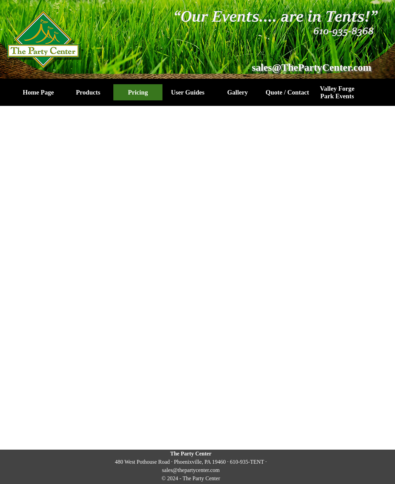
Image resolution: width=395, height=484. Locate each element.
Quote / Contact (287, 92)
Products (88, 92)
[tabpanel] (190, 466)
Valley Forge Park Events (337, 92)
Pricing (138, 92)
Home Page (38, 92)
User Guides (188, 92)
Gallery (237, 92)
